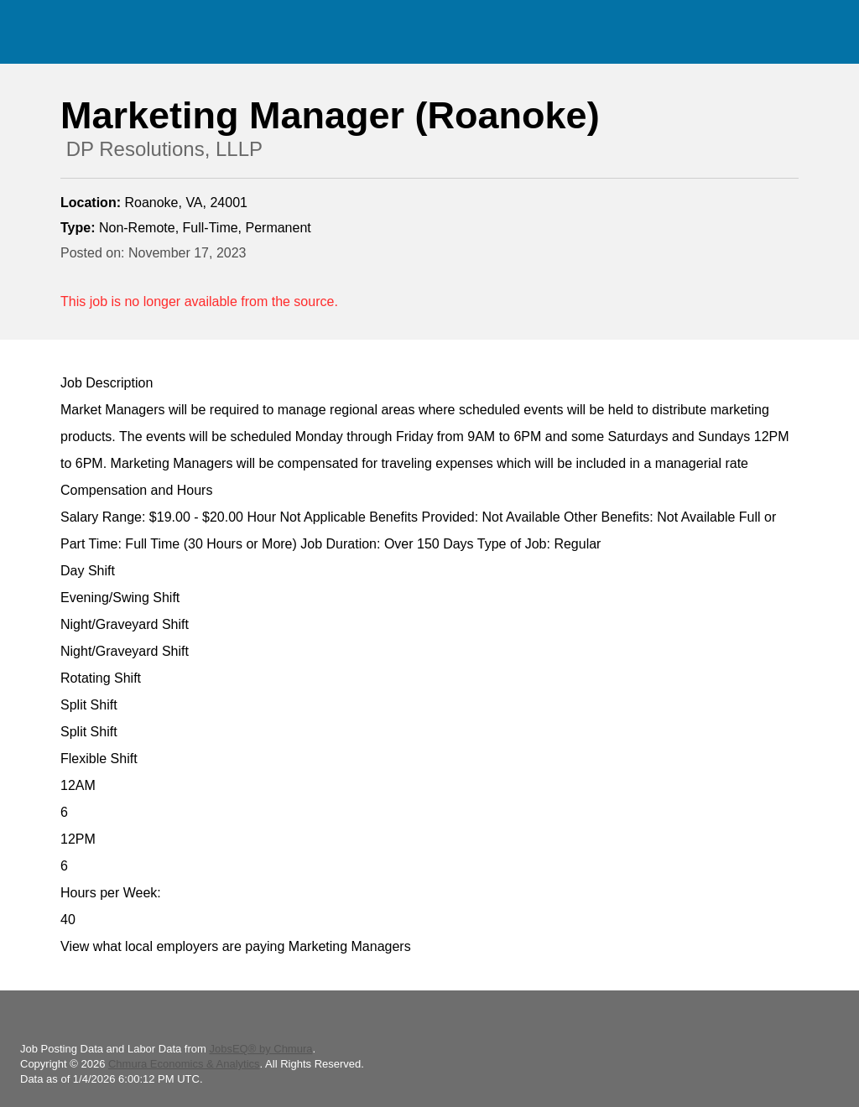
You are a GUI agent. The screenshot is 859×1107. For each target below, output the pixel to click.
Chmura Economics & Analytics (184, 1064)
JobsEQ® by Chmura (260, 1048)
